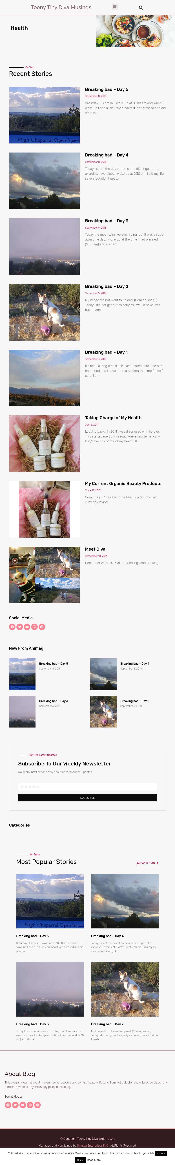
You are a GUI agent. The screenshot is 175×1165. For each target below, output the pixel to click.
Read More (94, 1160)
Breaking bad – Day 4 (107, 155)
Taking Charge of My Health (113, 417)
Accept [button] (161, 1153)
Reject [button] (80, 1160)
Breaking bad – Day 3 (106, 220)
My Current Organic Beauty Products (123, 483)
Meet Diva (95, 549)
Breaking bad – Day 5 (106, 89)
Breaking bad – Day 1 (106, 352)
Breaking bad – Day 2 (106, 286)
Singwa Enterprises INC (92, 1145)
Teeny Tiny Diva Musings (61, 7)
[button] (115, 7)
